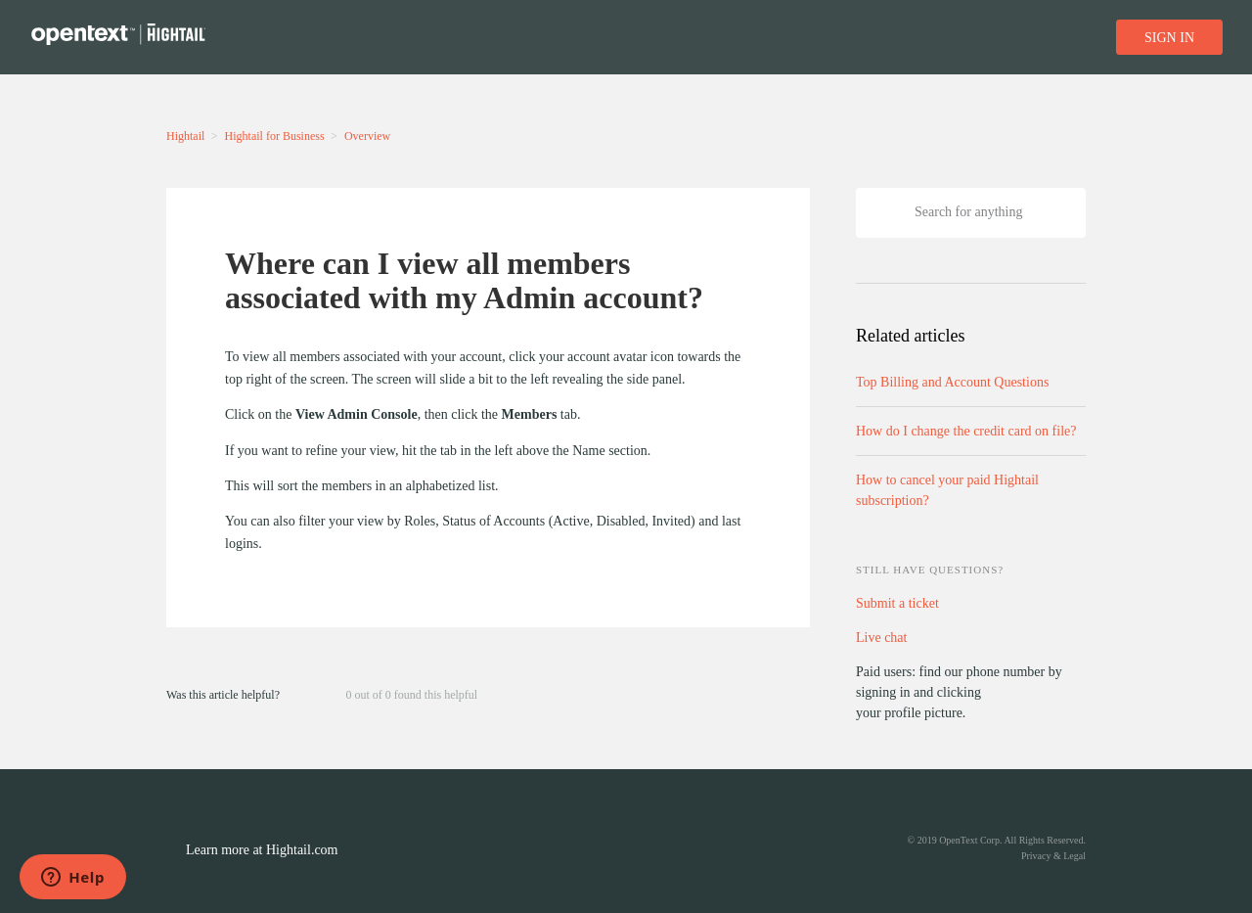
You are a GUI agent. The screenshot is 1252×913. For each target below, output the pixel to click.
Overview (367, 136)
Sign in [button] (1169, 37)
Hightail (185, 136)
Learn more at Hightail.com (262, 850)
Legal (1074, 855)
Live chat (881, 637)
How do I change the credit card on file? (966, 431)
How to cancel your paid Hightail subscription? (947, 490)
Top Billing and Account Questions (952, 382)
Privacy (1036, 855)
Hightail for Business (275, 136)
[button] (302, 694)
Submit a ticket (897, 603)
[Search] (971, 213)
